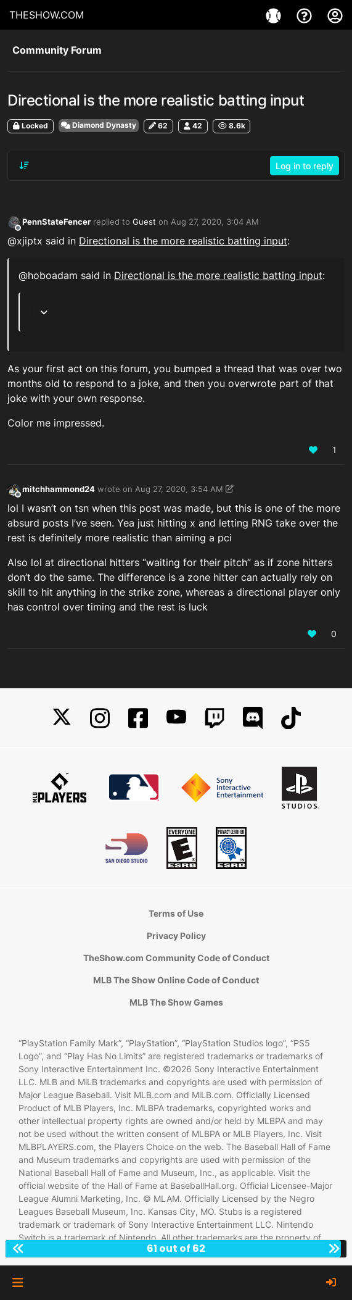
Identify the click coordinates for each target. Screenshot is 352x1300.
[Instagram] (100, 718)
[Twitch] (214, 718)
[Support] (306, 15)
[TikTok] (291, 718)
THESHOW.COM (46, 15)
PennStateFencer (56, 222)
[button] (17, 1282)
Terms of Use (176, 913)
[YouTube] (176, 718)
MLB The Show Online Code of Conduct (176, 980)
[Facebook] (138, 718)
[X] (62, 718)
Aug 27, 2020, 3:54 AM (179, 489)
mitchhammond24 (58, 489)
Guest (144, 222)
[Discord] (253, 718)
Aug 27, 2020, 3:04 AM (215, 222)
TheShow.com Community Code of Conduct (176, 957)
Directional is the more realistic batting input (183, 241)
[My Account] (335, 15)
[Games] (275, 15)
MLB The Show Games (176, 1002)
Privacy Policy (176, 935)
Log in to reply (305, 165)
